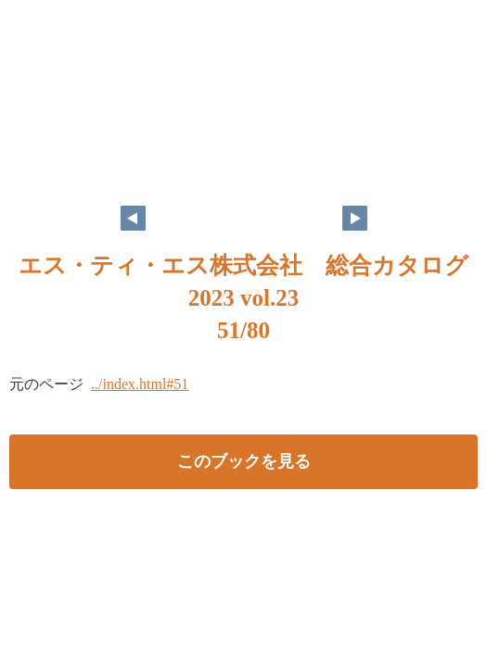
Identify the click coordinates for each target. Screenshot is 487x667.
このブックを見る (244, 461)
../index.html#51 (139, 384)
